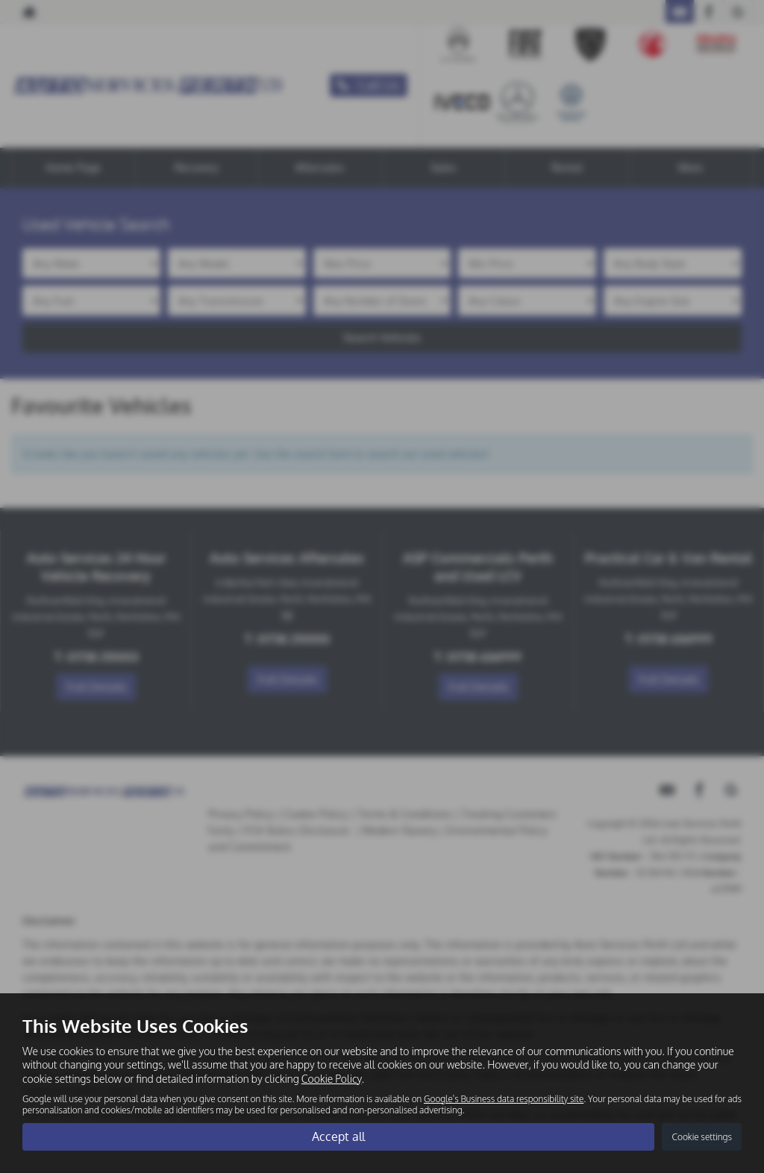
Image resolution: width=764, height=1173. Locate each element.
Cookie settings (701, 1136)
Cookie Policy (331, 1078)
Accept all (338, 1136)
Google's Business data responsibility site (503, 1098)
